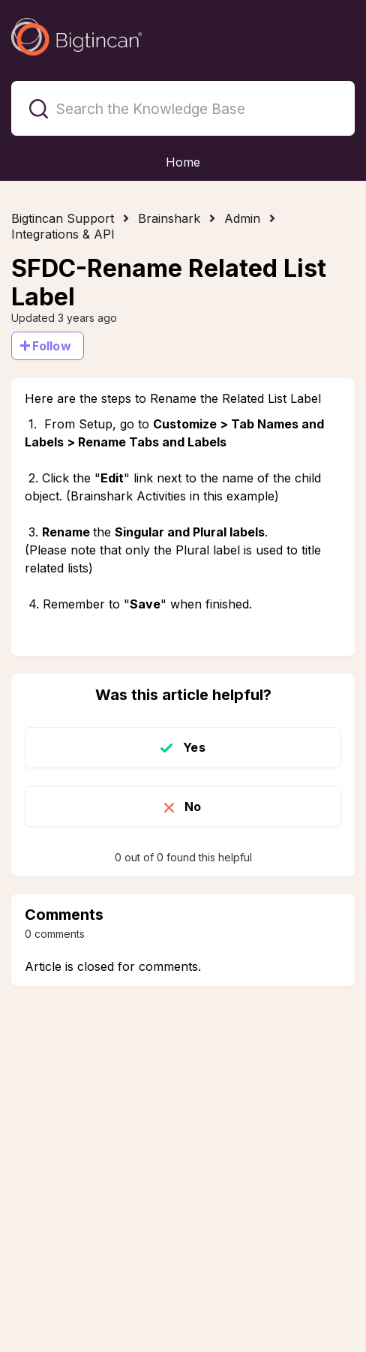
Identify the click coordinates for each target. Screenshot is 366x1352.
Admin (242, 218)
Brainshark (169, 218)
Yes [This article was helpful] (194, 747)
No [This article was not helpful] (192, 806)
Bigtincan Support (62, 218)
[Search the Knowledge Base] (183, 108)
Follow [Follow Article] (51, 345)
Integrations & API (63, 234)
